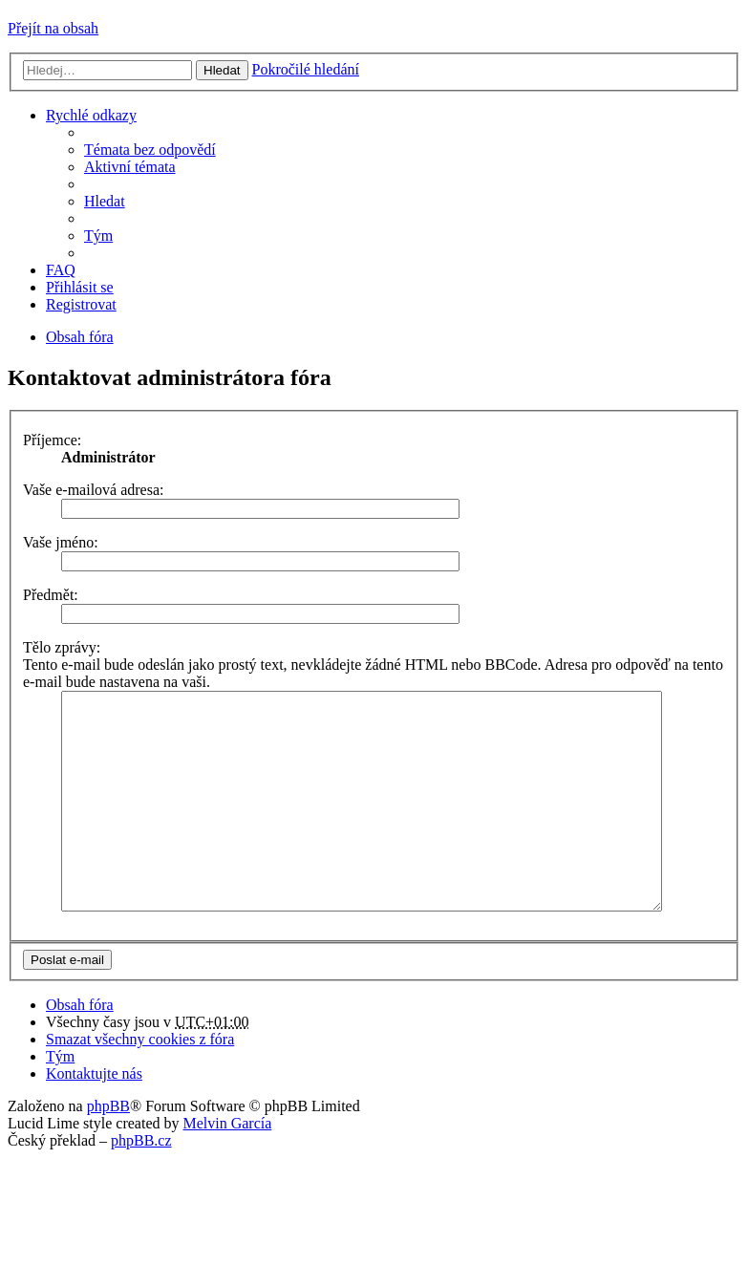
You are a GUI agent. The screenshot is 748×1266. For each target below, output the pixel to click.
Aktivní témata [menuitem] (130, 167)
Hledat (222, 70)
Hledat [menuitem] (104, 201)
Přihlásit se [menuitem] (80, 287)
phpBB (108, 1149)
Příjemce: (52, 440)
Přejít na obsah (53, 28)
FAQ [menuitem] (60, 270)
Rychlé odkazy (91, 115)
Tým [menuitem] (98, 235)
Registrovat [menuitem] (81, 304)
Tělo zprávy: (61, 647)
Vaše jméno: (60, 542)
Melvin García (226, 1166)
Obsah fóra (80, 1048)
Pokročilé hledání (305, 69)
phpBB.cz (141, 1183)
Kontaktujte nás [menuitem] (94, 1116)
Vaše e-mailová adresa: (93, 490)
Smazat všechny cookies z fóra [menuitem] (140, 1082)
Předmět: (50, 595)
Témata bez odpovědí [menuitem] (150, 149)
